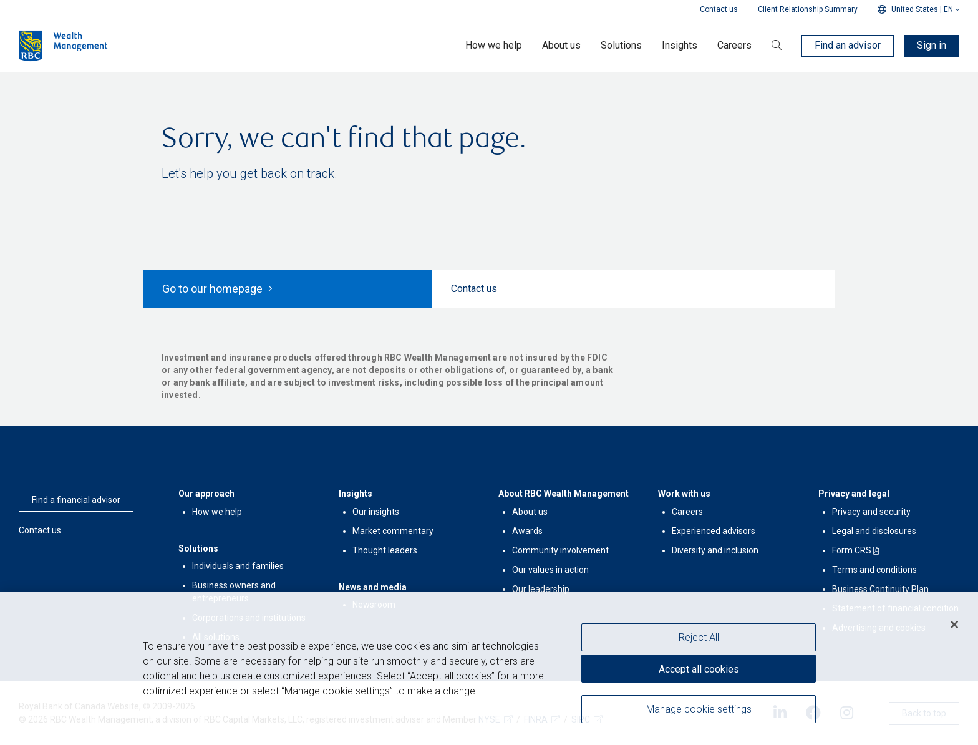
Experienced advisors (713, 531)
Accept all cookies (699, 669)
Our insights (375, 512)
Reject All (699, 637)
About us (530, 512)
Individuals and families (238, 566)
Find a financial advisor (76, 500)
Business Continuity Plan (880, 589)
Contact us (719, 9)
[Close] (954, 624)
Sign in (931, 45)
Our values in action (550, 570)
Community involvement (560, 550)
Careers (687, 512)
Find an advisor (848, 45)
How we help (217, 512)
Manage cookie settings (699, 709)
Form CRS (851, 550)
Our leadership (540, 589)
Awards (527, 531)
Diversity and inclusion (715, 550)
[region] (489, 668)
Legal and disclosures (874, 531)
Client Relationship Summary (808, 9)
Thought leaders (384, 550)
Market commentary (392, 531)
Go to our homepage (217, 288)
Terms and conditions (874, 570)
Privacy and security (871, 512)
